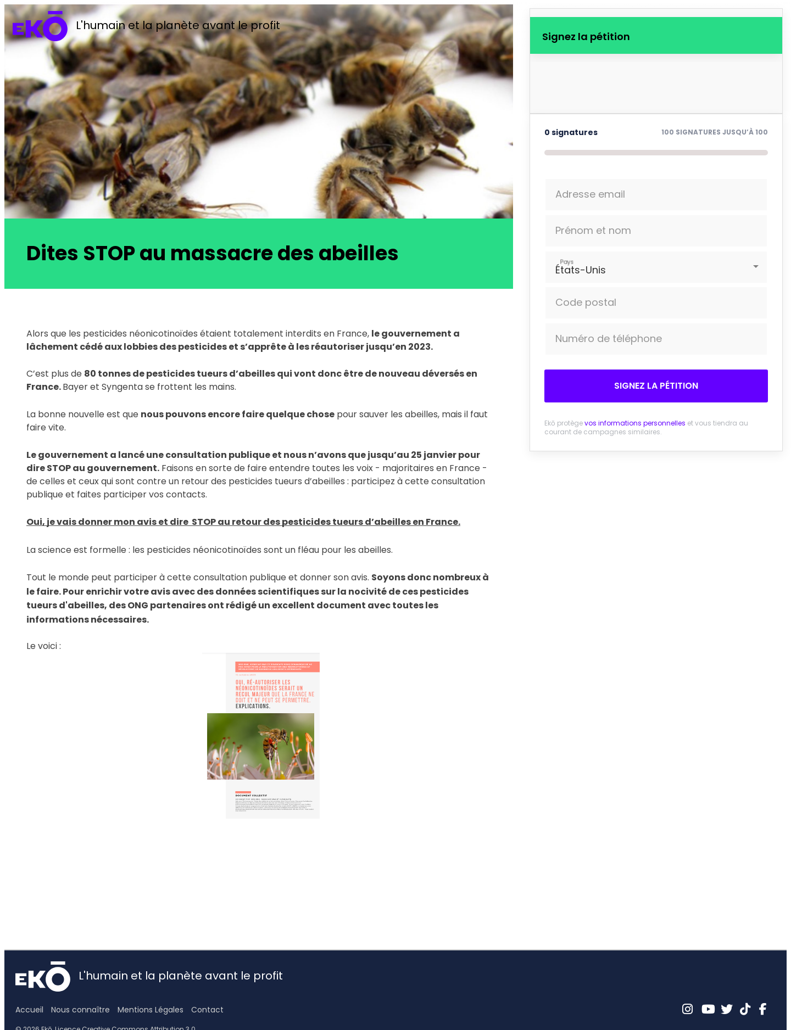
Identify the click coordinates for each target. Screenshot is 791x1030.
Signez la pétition (656, 385)
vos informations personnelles (635, 423)
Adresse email (590, 194)
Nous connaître (80, 1009)
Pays (567, 262)
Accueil (29, 1009)
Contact (207, 1009)
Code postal (585, 302)
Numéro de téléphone (608, 338)
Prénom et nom (593, 230)
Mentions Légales (150, 1009)
